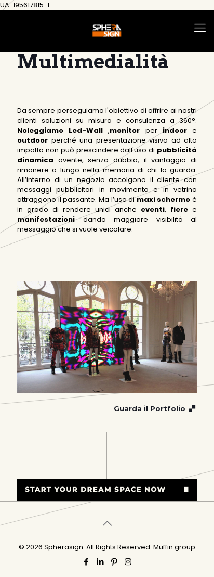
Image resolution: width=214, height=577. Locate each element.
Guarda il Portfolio (155, 408)
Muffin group (174, 547)
